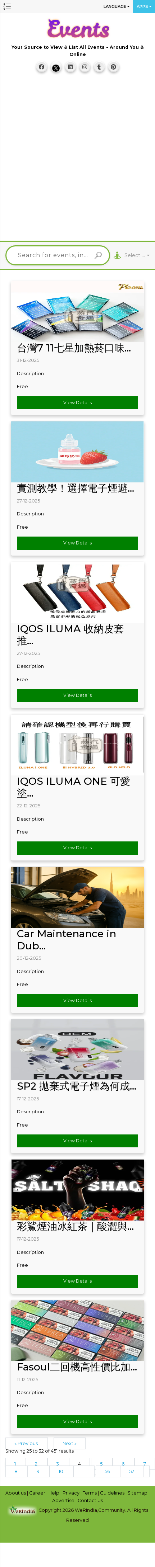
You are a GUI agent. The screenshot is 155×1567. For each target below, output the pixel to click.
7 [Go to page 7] (144, 1464)
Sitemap (138, 1493)
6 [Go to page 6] (124, 1464)
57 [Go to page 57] (131, 1471)
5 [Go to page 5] (102, 1464)
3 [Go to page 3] (58, 1464)
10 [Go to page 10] (61, 1471)
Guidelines (113, 1493)
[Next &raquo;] (146, 1471)
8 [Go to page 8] (16, 1471)
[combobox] (137, 255)
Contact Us (90, 1500)
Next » (70, 1443)
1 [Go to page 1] (15, 1464)
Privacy (72, 1493)
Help (54, 1493)
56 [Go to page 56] (108, 1471)
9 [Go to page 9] (39, 1471)
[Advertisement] (75, 159)
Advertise (64, 1500)
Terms (90, 1493)
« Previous (26, 1443)
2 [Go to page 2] (36, 1464)
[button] (7, 6)
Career (37, 1493)
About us (16, 1493)
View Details (77, 402)
